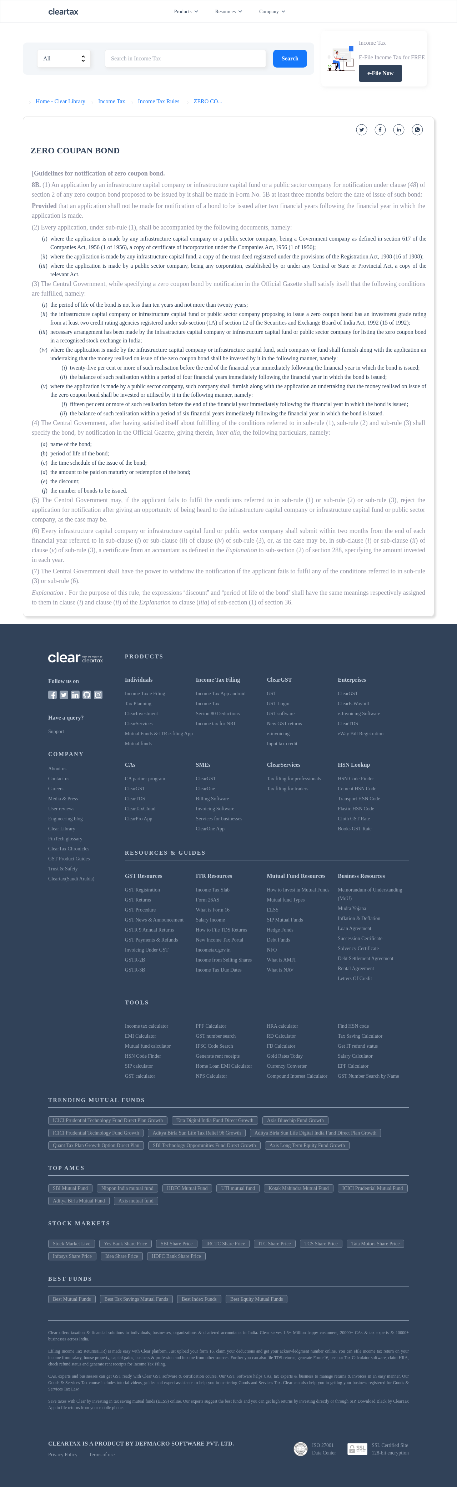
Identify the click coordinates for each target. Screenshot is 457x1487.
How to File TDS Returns (221, 930)
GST (271, 693)
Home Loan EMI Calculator (224, 1066)
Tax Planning (138, 703)
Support (56, 731)
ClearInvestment (141, 713)
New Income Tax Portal (219, 940)
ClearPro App (138, 818)
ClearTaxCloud (140, 808)
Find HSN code (353, 1026)
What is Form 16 (213, 910)
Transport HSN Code (359, 798)
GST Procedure (140, 910)
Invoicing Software (215, 808)
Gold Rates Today (285, 1056)
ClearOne (205, 788)
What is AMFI (281, 960)
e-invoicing (278, 733)
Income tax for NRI (215, 723)
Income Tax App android (221, 693)
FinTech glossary (65, 838)
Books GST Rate (355, 828)
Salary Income (210, 920)
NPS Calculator (211, 1076)
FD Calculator (281, 1046)
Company (273, 11)
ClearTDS (348, 723)
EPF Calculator (353, 1066)
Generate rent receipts (218, 1056)
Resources (230, 11)
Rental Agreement (356, 968)
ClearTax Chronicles (68, 848)
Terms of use (102, 1454)
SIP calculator (139, 1066)
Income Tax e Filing (145, 693)
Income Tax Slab (213, 890)
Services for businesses (219, 818)
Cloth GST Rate (354, 818)
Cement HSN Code (357, 788)
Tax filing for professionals (294, 778)
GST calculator (140, 1076)
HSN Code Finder (356, 778)
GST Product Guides (69, 858)
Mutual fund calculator (148, 1046)
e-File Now (380, 73)
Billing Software (212, 798)
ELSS (272, 910)
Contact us (59, 778)
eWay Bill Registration (360, 733)
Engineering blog (65, 818)
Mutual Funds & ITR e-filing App (159, 733)
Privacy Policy (62, 1454)
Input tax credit (282, 743)
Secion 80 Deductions (218, 713)
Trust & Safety (63, 868)
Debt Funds (278, 940)
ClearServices (139, 723)
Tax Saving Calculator (360, 1036)
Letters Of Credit (355, 978)
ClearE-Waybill (353, 703)
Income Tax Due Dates (219, 970)
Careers (56, 788)
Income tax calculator (146, 1026)
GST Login (278, 703)
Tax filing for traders (287, 788)
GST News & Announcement (154, 920)
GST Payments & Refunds (151, 940)
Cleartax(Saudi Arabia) (71, 878)
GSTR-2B (135, 960)
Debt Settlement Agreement (365, 958)
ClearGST (348, 693)
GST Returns (138, 900)
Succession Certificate (360, 938)
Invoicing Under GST (147, 950)
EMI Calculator (140, 1036)
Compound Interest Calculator (297, 1076)
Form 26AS (208, 900)
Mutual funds (138, 743)
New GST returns (284, 723)
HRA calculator (282, 1026)
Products (187, 11)
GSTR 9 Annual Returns (149, 930)
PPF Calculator (211, 1026)
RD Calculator (281, 1036)
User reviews (61, 808)
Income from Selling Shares (224, 960)
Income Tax (208, 703)
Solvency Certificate (358, 948)
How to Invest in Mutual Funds (298, 890)
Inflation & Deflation (359, 918)
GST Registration (142, 890)
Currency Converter (287, 1066)
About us (57, 768)
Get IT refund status (358, 1046)
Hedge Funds (280, 930)
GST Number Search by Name (368, 1076)
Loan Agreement (354, 928)
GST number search (216, 1036)
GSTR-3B (135, 970)
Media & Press (63, 798)
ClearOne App (210, 828)
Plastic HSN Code (356, 808)
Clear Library (61, 828)
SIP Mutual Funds (285, 920)
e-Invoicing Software (359, 713)
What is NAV (280, 970)
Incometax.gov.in (213, 950)
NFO (272, 950)
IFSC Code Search (214, 1046)
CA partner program (145, 778)
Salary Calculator (355, 1056)
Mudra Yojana (352, 908)
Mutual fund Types (286, 900)
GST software (281, 713)
